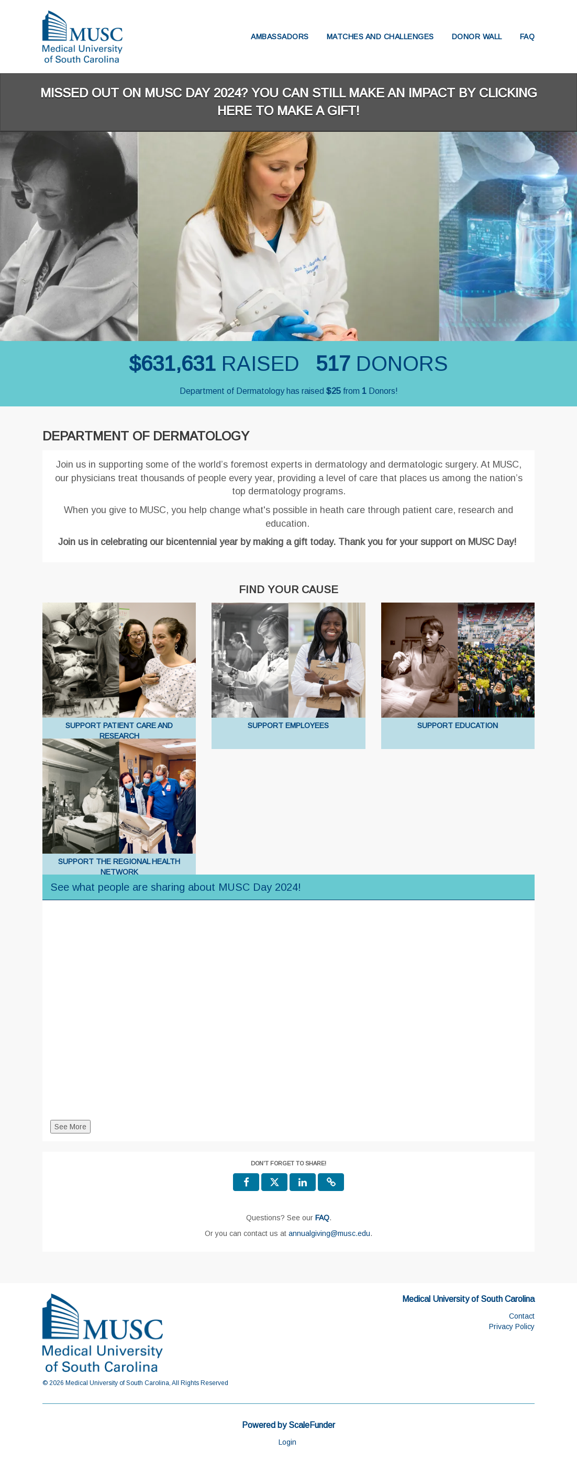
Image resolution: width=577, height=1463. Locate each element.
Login (287, 1442)
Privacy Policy (512, 1326)
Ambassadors (280, 36)
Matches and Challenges (380, 36)
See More (70, 1126)
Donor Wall (477, 36)
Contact (522, 1316)
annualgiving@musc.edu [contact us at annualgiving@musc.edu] (329, 1233)
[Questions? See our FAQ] (322, 1218)
